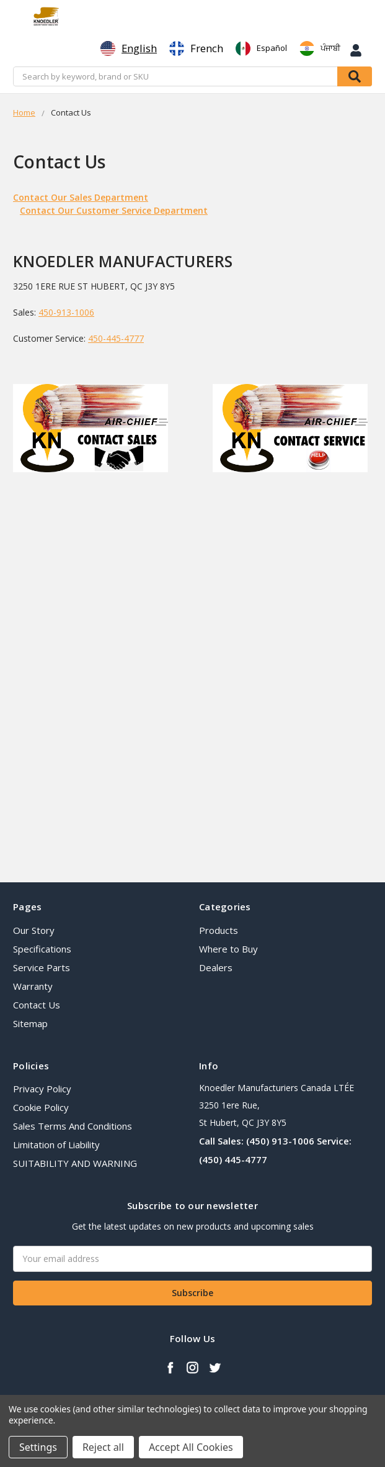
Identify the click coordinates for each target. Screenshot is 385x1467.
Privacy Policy (42, 1088)
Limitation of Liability (56, 1144)
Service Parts (41, 967)
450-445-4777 (116, 338)
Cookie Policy (41, 1107)
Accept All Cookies (191, 1447)
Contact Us (36, 1005)
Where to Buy (228, 949)
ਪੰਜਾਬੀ (319, 48)
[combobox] (128, 48)
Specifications (42, 949)
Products (218, 930)
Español (261, 48)
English (128, 48)
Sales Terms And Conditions (72, 1126)
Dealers (215, 967)
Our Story (34, 930)
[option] (196, 48)
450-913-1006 (66, 312)
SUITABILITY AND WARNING (75, 1163)
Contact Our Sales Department (80, 197)
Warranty (33, 986)
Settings (38, 1447)
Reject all (103, 1447)
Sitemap (30, 1023)
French (196, 48)
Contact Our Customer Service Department (114, 210)
